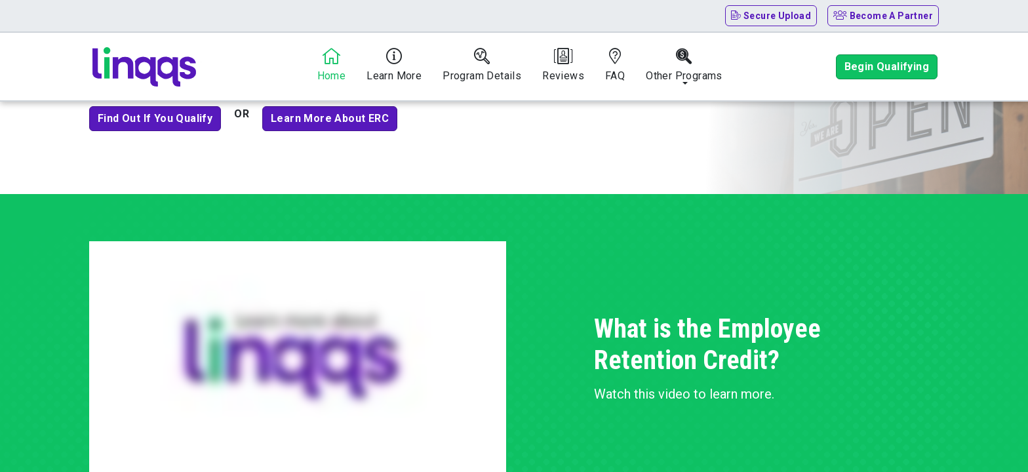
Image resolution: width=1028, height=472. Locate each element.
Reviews (563, 65)
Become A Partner (883, 15)
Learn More (394, 65)
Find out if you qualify (155, 118)
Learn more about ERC (330, 118)
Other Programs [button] (684, 65)
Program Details (482, 65)
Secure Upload (771, 15)
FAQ (615, 65)
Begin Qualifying (886, 66)
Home (331, 65)
